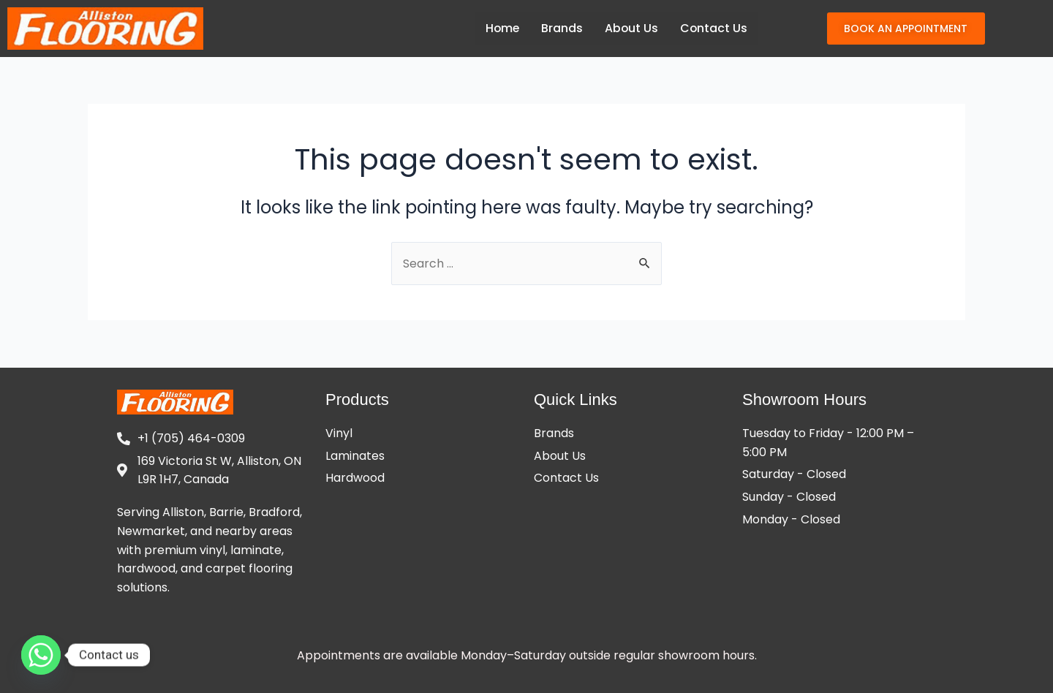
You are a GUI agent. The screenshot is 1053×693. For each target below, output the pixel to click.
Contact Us (713, 28)
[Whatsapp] (41, 655)
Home (500, 28)
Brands (560, 28)
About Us (630, 28)
